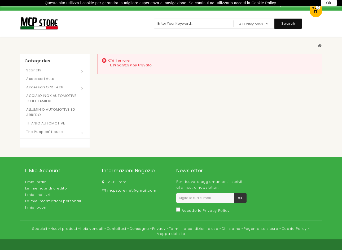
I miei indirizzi (37, 194)
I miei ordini (36, 181)
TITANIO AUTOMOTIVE (45, 123)
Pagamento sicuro (261, 228)
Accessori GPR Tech (44, 87)
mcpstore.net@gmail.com (131, 190)
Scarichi (33, 70)
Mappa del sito (171, 233)
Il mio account (42, 170)
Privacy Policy (216, 210)
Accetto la (206, 210)
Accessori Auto (40, 78)
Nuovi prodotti (64, 228)
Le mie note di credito (46, 188)
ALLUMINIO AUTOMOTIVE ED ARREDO (50, 112)
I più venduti (92, 228)
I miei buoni (36, 207)
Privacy (159, 228)
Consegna (139, 228)
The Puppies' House (44, 131)
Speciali (40, 228)
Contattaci (117, 228)
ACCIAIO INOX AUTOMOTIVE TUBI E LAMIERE (51, 98)
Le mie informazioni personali (53, 201)
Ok (328, 3)
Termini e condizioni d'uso (194, 228)
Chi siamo (231, 228)
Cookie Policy (295, 228)
